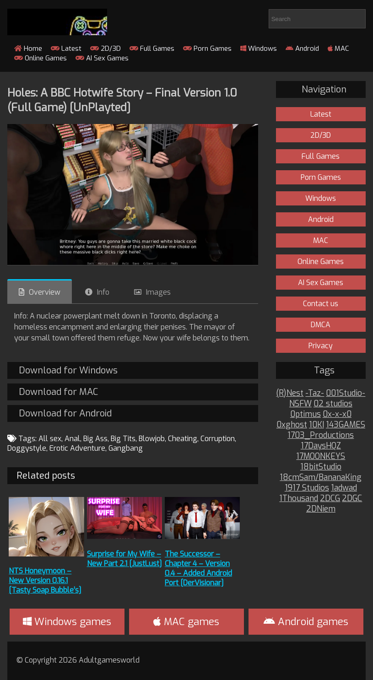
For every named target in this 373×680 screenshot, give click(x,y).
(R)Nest (289, 393)
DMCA (320, 324)
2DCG (330, 498)
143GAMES (345, 425)
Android (302, 48)
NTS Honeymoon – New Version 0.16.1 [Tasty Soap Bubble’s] (45, 580)
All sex (49, 438)
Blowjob (152, 438)
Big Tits (123, 438)
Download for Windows (68, 370)
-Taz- (314, 393)
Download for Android (65, 413)
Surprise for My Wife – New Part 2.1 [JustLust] (124, 558)
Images (158, 292)
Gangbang (125, 448)
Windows (258, 48)
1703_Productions (320, 435)
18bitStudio (320, 467)
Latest (66, 48)
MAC (338, 48)
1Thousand (298, 498)
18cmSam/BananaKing (321, 477)
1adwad (344, 488)
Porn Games (207, 48)
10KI (316, 425)
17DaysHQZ (321, 446)
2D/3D (105, 48)
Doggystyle (26, 448)
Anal (72, 438)
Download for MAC (58, 392)
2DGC (352, 498)
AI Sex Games (102, 58)
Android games (306, 621)
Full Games (152, 48)
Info (103, 292)
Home (28, 48)
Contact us (320, 303)
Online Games (40, 58)
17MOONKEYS (320, 456)
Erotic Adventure (77, 448)
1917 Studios (307, 488)
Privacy (320, 346)
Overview (44, 292)
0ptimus (305, 414)
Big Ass (95, 438)
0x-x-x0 (337, 414)
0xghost (291, 425)
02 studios (333, 404)
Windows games (67, 621)
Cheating (182, 438)
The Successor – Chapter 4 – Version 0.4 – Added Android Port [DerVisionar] (198, 568)
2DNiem (320, 509)
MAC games (186, 621)
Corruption (217, 438)
